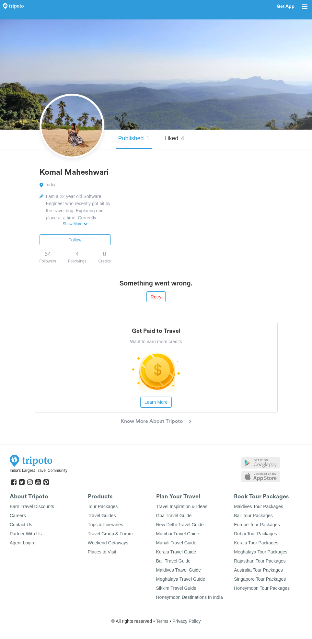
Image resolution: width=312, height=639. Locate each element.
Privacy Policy (186, 621)
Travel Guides (102, 515)
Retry (156, 296)
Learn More (156, 402)
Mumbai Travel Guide (177, 533)
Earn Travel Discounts (32, 506)
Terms (162, 621)
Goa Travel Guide (174, 515)
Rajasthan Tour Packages (259, 560)
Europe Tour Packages (257, 524)
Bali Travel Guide (173, 560)
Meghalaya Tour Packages (260, 551)
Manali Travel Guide (176, 542)
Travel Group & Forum (110, 533)
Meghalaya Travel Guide (180, 579)
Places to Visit (102, 551)
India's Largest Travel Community (38, 470)
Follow (74, 239)
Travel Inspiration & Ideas (181, 506)
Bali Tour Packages (253, 515)
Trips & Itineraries (105, 524)
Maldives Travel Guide (178, 570)
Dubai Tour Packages (255, 533)
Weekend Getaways (108, 542)
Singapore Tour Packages (260, 579)
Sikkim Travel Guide (176, 588)
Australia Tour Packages (258, 570)
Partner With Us (26, 533)
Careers (18, 515)
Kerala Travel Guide (176, 551)
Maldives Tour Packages (258, 506)
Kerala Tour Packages (256, 542)
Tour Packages (103, 506)
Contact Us (21, 524)
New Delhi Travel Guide (180, 524)
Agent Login (22, 542)
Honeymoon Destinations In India (189, 597)
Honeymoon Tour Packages (262, 588)
